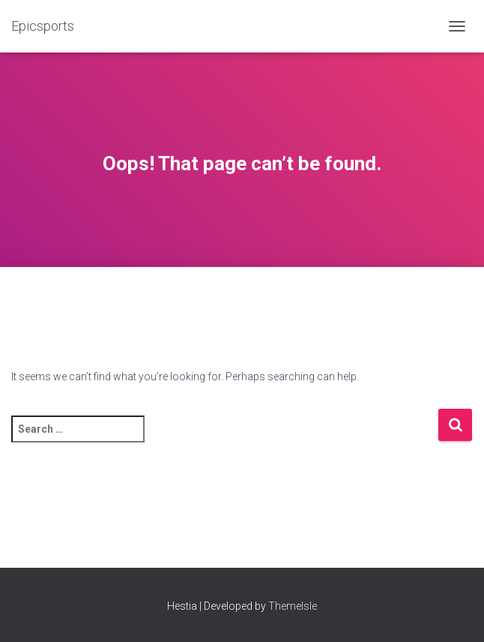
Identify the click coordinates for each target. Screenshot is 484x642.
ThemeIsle (292, 606)
